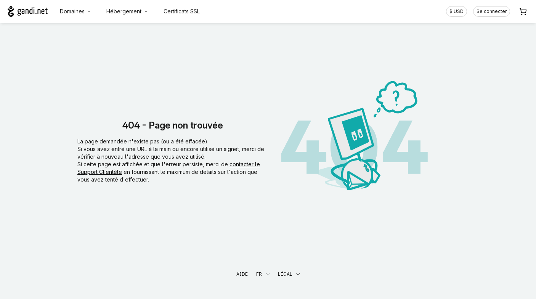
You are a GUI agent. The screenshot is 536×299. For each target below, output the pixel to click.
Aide (242, 274)
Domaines (75, 11)
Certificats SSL (182, 11)
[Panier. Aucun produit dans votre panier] (523, 11)
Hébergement (127, 11)
